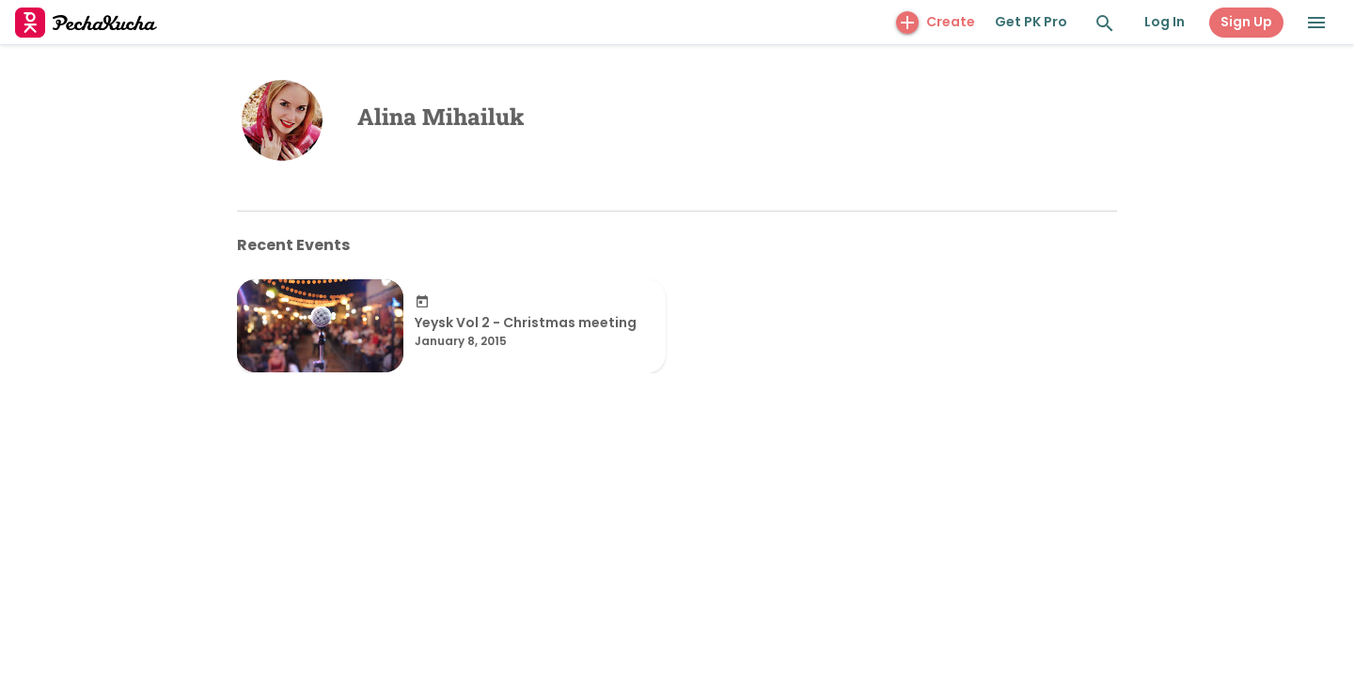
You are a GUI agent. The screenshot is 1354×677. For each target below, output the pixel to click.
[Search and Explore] (1104, 23)
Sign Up (1246, 21)
